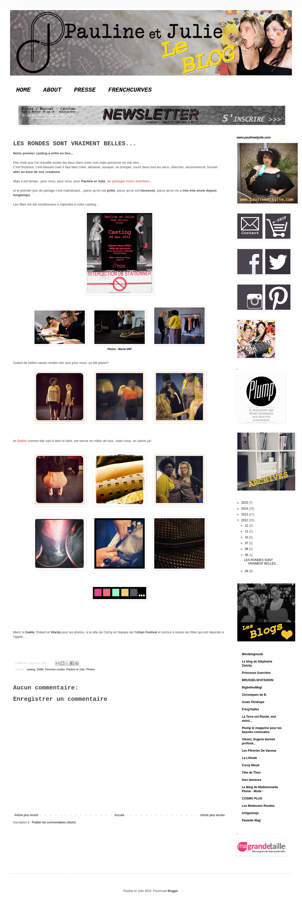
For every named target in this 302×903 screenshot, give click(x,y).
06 (247, 549)
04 (247, 571)
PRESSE (85, 90)
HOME (23, 90)
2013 (245, 514)
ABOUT (52, 90)
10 (247, 537)
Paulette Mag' (251, 820)
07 (247, 543)
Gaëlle (22, 441)
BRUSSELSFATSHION (257, 680)
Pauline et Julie (75, 669)
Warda (55, 632)
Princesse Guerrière (256, 673)
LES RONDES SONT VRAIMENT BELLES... (261, 561)
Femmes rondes (55, 669)
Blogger (173, 891)
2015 (245, 502)
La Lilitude (249, 758)
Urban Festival (146, 632)
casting (31, 669)
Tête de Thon (251, 772)
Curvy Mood (250, 765)
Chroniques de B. (254, 695)
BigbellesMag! (252, 687)
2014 (245, 508)
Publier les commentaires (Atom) (54, 822)
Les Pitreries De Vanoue (259, 750)
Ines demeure (251, 780)
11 (247, 531)
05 (247, 555)
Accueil (119, 815)
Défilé (40, 669)
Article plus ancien (212, 815)
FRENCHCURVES (130, 90)
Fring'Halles (250, 709)
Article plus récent (26, 815)
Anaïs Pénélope (253, 702)
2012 (245, 520)
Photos (90, 669)
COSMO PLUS (252, 798)
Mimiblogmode (252, 654)
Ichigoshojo (250, 813)
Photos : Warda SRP (119, 349)
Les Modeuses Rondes (258, 806)
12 (247, 525)
